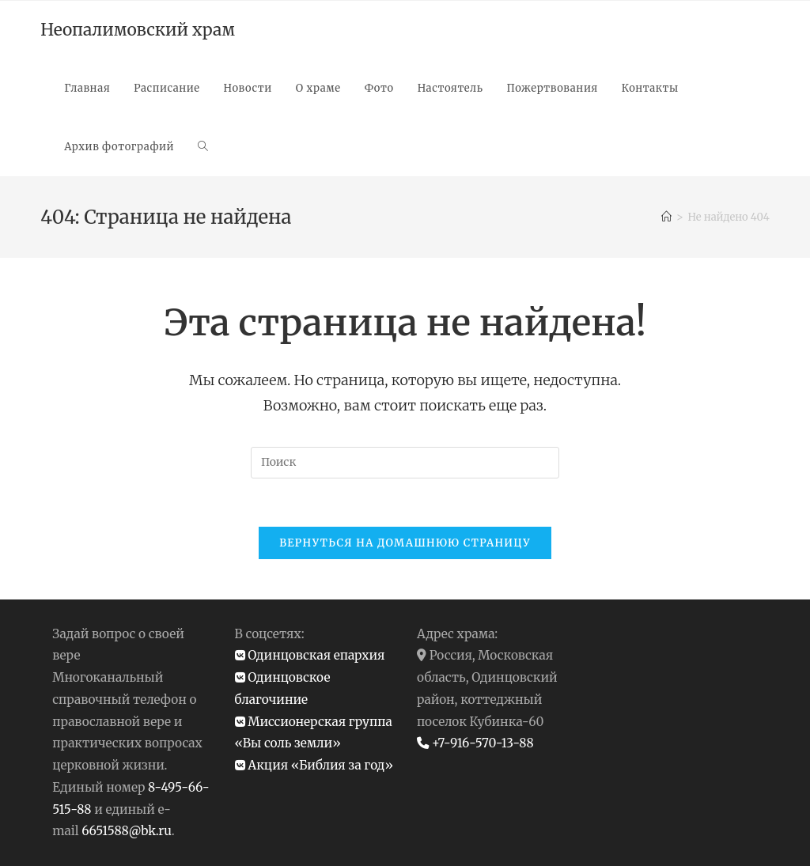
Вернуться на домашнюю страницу (405, 543)
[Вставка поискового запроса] (405, 462)
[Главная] (666, 217)
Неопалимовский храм (137, 29)
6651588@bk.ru (126, 830)
